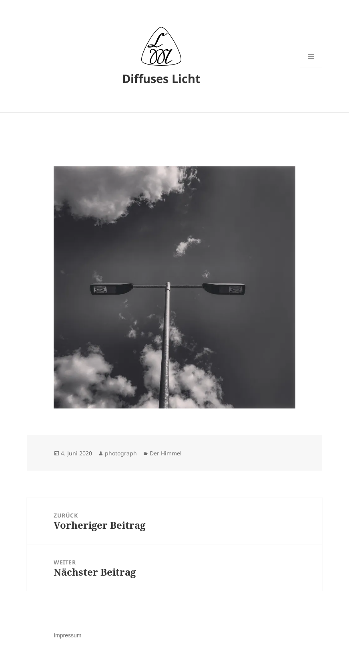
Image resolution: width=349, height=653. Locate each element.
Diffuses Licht (161, 78)
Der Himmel (166, 453)
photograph (121, 453)
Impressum (67, 635)
